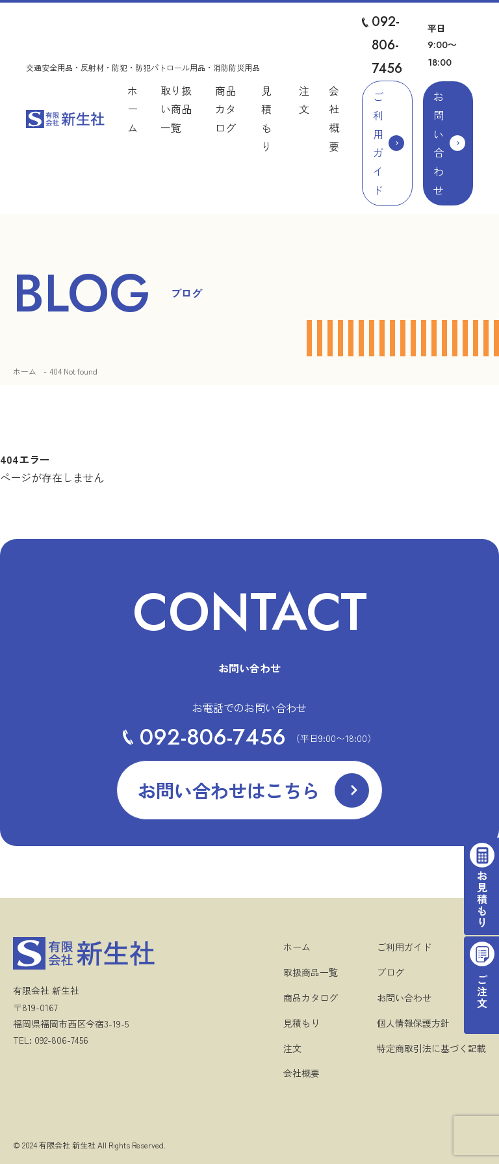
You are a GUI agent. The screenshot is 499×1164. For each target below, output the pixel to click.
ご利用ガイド (378, 143)
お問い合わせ (438, 143)
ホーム (132, 109)
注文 (292, 1048)
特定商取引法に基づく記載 (431, 1048)
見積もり (301, 1022)
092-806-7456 (387, 45)
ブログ (390, 972)
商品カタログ (225, 109)
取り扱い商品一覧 (176, 109)
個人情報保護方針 (413, 1022)
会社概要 (301, 1072)
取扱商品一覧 (310, 972)
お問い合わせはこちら (229, 790)
